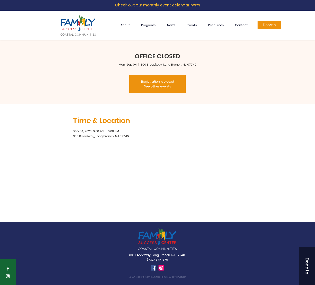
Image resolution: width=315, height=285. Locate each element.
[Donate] (269, 25)
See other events (157, 86)
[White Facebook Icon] (7, 268)
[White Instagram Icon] (7, 276)
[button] (307, 266)
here (194, 5)
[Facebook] (153, 268)
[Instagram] (161, 268)
